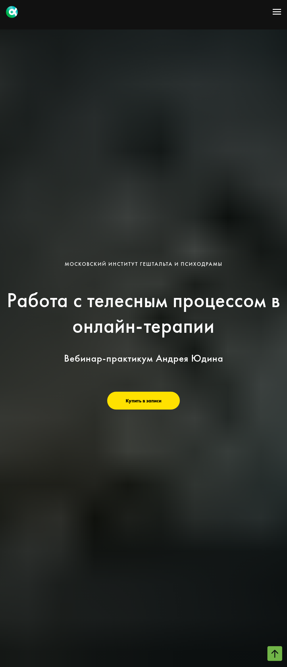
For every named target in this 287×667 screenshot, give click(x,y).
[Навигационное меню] (277, 12)
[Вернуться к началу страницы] (274, 653)
